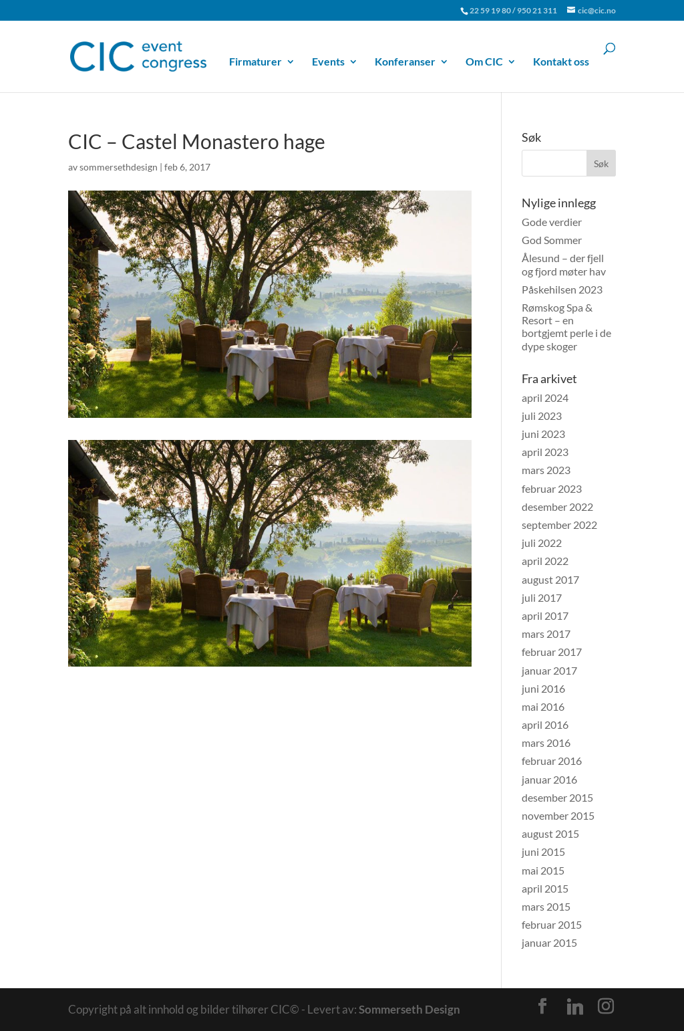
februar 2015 (552, 924)
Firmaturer (255, 62)
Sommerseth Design (409, 1009)
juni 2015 (543, 851)
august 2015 (550, 833)
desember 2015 (557, 797)
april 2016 (545, 724)
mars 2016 (546, 742)
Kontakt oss (561, 62)
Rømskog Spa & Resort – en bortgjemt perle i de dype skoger (566, 326)
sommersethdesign (118, 167)
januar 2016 (549, 779)
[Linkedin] (575, 1007)
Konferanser (405, 62)
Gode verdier (552, 221)
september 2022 (559, 524)
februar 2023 (552, 488)
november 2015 (558, 815)
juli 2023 (542, 415)
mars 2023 (546, 469)
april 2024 (545, 397)
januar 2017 (549, 670)
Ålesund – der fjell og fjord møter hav (564, 264)
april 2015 (545, 888)
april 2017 (545, 615)
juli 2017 (542, 597)
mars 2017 (546, 633)
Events (328, 62)
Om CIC (484, 62)
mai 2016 (543, 706)
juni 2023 (543, 433)
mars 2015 (546, 906)
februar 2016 (552, 760)
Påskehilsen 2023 (562, 289)
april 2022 (545, 560)
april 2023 (545, 451)
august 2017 (550, 579)
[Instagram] (606, 1006)
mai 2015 (543, 870)
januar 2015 (549, 942)
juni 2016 (543, 688)
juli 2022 (542, 542)
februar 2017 (552, 651)
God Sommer (552, 239)
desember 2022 (557, 506)
